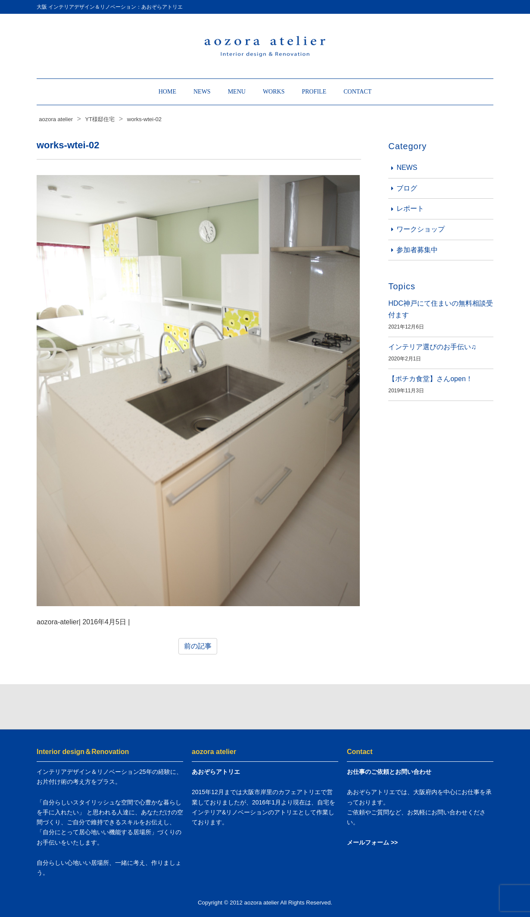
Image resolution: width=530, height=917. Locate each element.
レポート (410, 208)
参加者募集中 (417, 250)
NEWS (202, 91)
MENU (237, 91)
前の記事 (198, 646)
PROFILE (314, 91)
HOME (167, 91)
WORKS (274, 91)
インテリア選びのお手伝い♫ (432, 347)
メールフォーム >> (372, 842)
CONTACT (357, 91)
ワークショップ (420, 229)
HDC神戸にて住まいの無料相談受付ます (440, 309)
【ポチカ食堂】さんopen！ (430, 378)
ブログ (406, 188)
